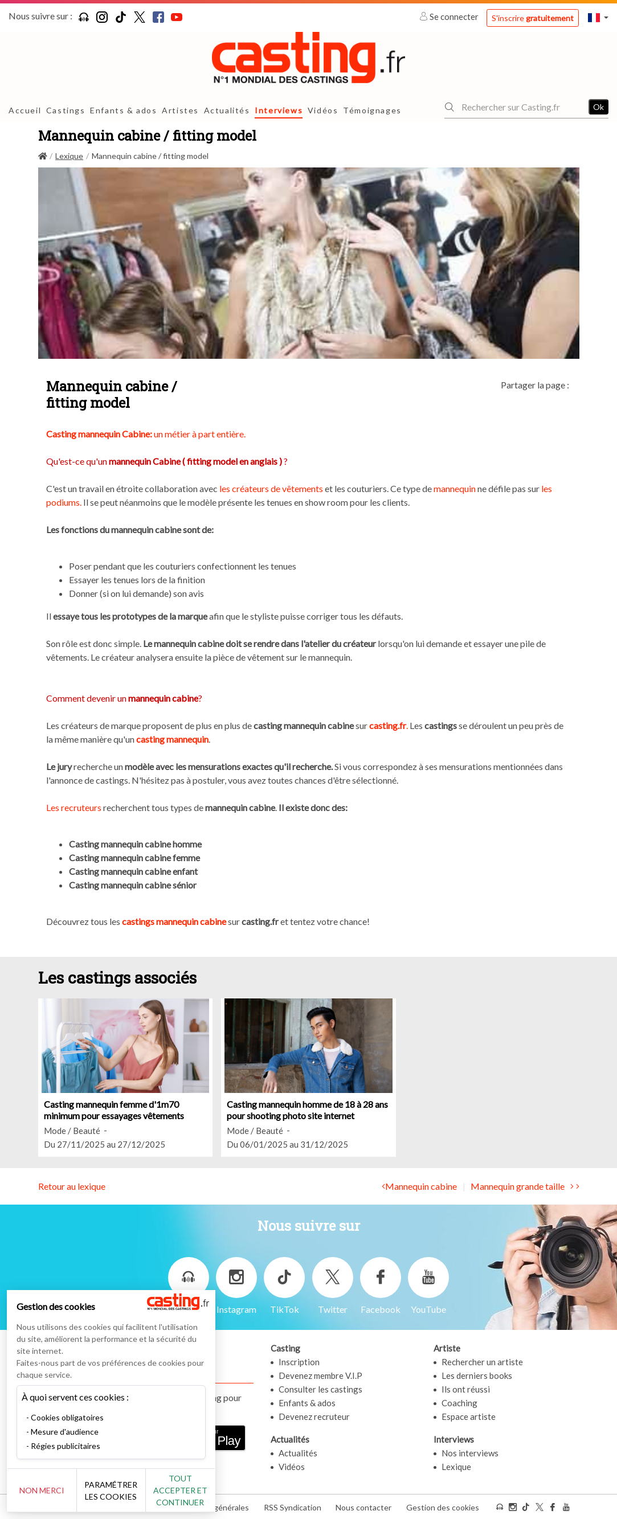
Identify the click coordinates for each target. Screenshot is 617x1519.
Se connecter (449, 16)
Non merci (47, 1490)
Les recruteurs (73, 807)
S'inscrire (533, 18)
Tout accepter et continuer (206, 1490)
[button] (598, 17)
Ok (598, 107)
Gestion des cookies (442, 1507)
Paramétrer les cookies (126, 1490)
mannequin (455, 488)
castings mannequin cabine (175, 921)
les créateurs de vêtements (271, 488)
